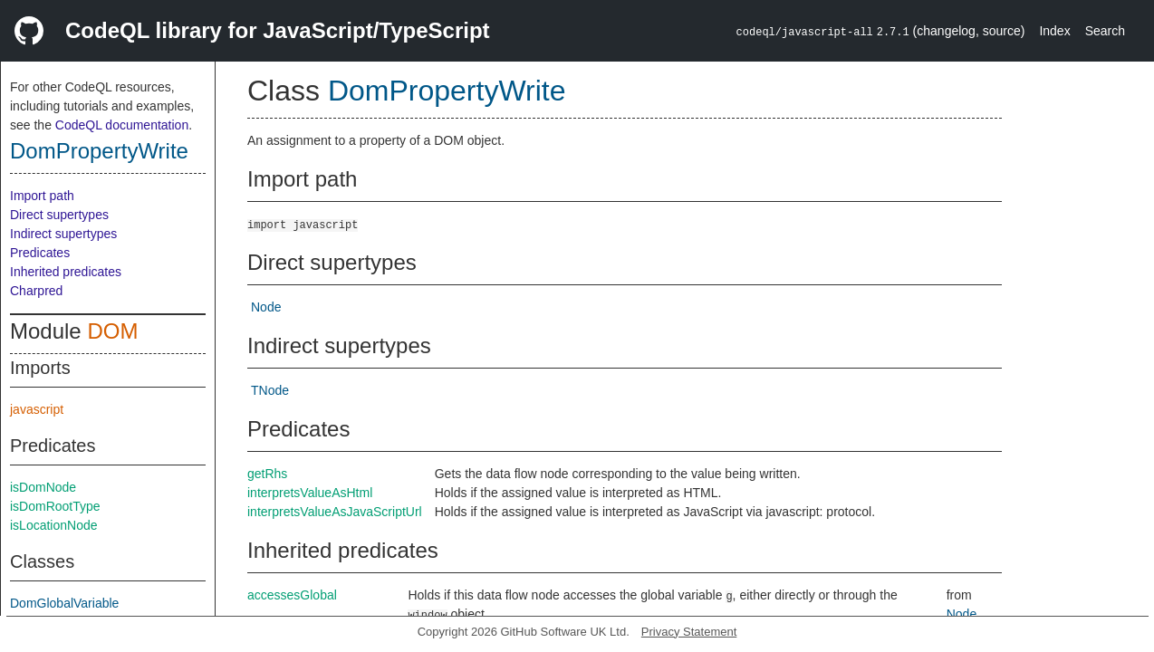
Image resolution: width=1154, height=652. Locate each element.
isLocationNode (54, 525)
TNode (270, 390)
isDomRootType (55, 506)
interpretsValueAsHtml (309, 492)
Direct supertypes (59, 214)
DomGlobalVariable (64, 603)
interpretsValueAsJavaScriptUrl (334, 511)
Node (266, 307)
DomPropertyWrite (99, 151)
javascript (36, 409)
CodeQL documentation (121, 125)
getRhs (267, 473)
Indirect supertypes (63, 233)
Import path (42, 195)
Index (1054, 31)
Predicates (40, 252)
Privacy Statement (689, 631)
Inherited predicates (65, 271)
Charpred (36, 290)
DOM (112, 331)
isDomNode (43, 487)
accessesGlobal (292, 595)
